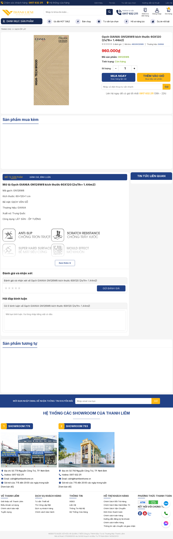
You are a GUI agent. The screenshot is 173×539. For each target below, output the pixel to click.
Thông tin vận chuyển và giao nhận (119, 526)
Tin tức (112, 3)
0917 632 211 (146, 93)
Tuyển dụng (6, 512)
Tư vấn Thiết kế (42, 501)
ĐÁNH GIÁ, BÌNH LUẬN (40, 177)
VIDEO (72, 501)
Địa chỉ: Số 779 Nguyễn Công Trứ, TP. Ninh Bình (25, 471)
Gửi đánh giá (111, 288)
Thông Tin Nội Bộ (77, 508)
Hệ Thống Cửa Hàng (78, 512)
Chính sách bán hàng (113, 515)
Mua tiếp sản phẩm (153, 77)
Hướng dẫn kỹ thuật (150, 3)
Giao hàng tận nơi (118, 77)
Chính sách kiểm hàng (114, 522)
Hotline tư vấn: (130, 13)
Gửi (166, 86)
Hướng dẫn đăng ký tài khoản (117, 519)
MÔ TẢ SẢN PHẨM (14, 177)
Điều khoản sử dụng (10, 505)
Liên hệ (169, 3)
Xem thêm (65, 263)
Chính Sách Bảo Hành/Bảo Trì (117, 505)
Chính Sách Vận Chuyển (115, 508)
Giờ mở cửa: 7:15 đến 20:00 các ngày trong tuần (25, 482)
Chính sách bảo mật (10, 508)
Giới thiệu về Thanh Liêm (12, 501)
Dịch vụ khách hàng (44, 508)
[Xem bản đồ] (7, 486)
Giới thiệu (98, 3)
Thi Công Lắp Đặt (43, 505)
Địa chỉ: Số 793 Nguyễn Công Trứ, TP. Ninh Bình (83, 471)
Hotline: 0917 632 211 (12, 474)
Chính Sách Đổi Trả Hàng (115, 501)
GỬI (156, 401)
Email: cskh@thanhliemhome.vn (17, 478)
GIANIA (161, 44)
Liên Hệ (72, 505)
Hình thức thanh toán (113, 512)
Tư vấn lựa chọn (128, 3)
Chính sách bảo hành (44, 512)
